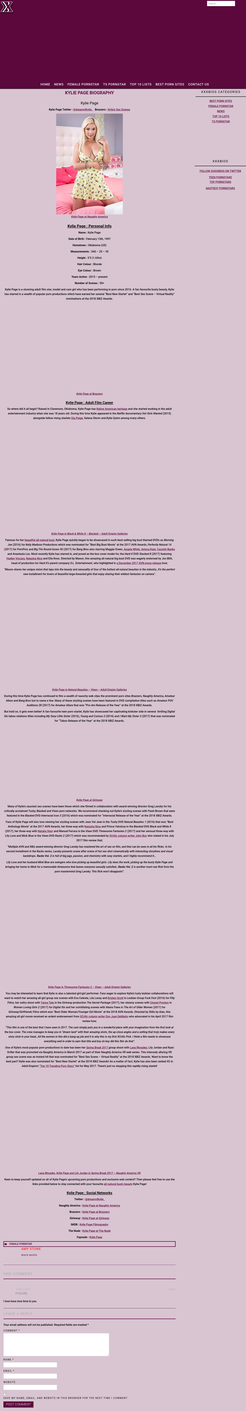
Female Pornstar (82, 84)
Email (8, 1370)
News (57, 84)
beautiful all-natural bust (39, 540)
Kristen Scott (116, 998)
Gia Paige (77, 418)
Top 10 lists (141, 84)
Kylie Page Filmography (94, 1224)
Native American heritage (111, 408)
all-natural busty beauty (118, 1184)
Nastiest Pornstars (220, 188)
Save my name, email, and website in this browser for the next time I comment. (65, 1398)
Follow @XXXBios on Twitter (220, 171)
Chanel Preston (159, 1002)
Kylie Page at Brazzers (96, 1212)
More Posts (29, 1255)
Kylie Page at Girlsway (95, 1218)
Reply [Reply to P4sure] (172, 1289)
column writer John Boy (128, 835)
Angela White (132, 549)
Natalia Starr (45, 831)
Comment (11, 1330)
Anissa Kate (148, 549)
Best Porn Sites (171, 84)
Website (9, 1382)
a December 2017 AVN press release (139, 563)
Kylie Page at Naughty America (101, 1205)
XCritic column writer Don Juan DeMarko (104, 1016)
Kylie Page (96, 1237)
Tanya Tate (47, 1002)
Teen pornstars (220, 177)
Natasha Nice (34, 558)
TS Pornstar (114, 84)
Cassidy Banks (166, 549)
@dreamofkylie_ (83, 109)
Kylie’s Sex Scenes (119, 109)
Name (8, 1359)
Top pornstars (220, 182)
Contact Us (200, 84)
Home (43, 84)
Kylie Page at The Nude (96, 1230)
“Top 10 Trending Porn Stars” (57, 1066)
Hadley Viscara (15, 558)
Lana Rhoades (138, 1047)
